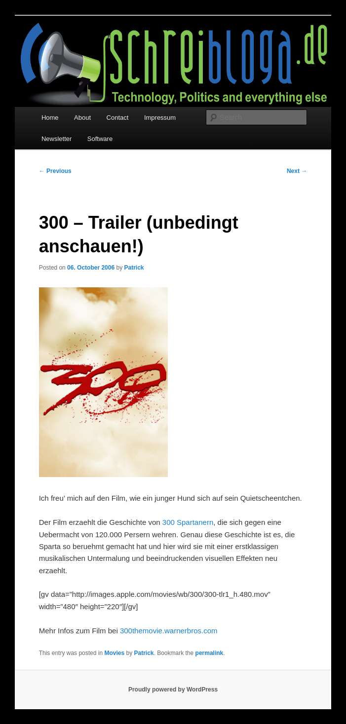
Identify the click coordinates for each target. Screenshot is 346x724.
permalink (209, 653)
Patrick (134, 267)
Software (100, 138)
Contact (118, 117)
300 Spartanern (187, 522)
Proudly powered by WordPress (173, 689)
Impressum (160, 117)
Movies (114, 653)
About (82, 117)
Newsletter (56, 138)
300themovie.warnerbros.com (169, 630)
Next (297, 171)
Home (50, 117)
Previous (55, 171)
